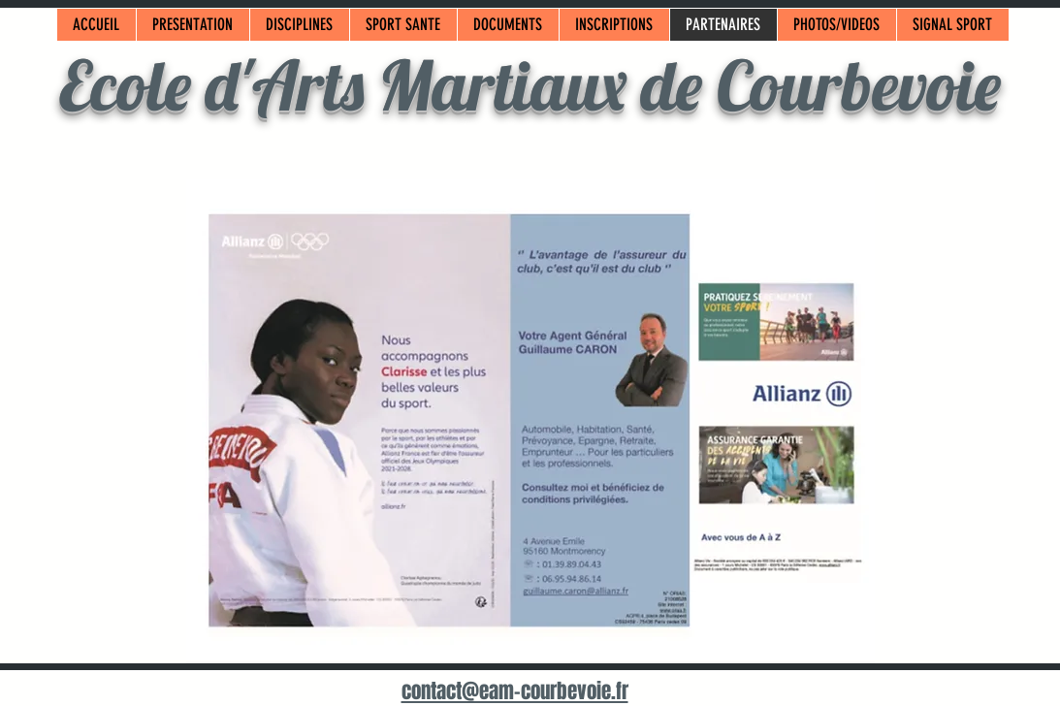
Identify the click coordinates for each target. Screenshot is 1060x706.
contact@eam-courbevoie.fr (515, 691)
